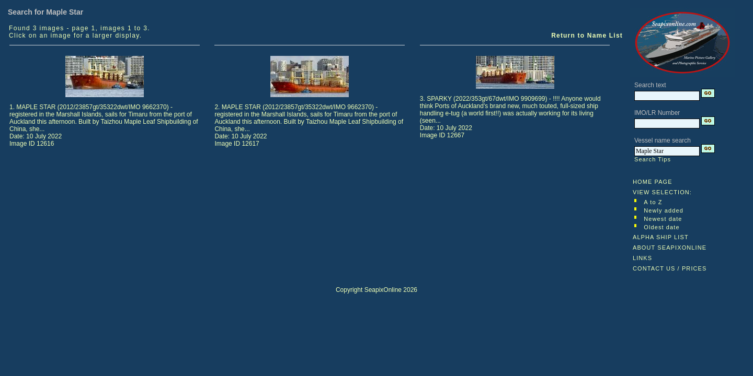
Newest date (663, 219)
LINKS (642, 258)
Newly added (663, 210)
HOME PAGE (652, 182)
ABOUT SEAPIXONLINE (669, 247)
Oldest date (661, 227)
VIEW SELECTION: (662, 192)
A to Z (653, 202)
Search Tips (652, 159)
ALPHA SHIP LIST (661, 237)
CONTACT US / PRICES (670, 268)
